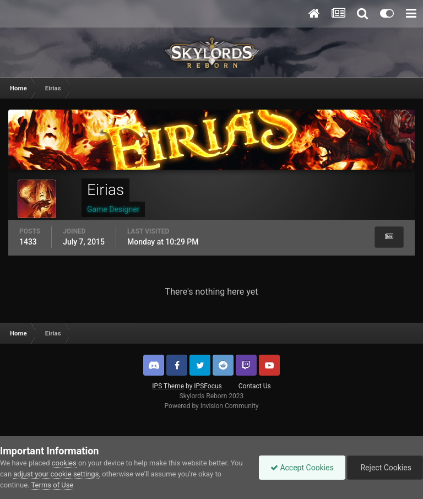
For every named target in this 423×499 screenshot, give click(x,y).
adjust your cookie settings (56, 474)
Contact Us (254, 386)
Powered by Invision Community (212, 406)
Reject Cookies (385, 467)
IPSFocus (207, 386)
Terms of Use (52, 485)
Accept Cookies (302, 467)
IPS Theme (168, 386)
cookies (64, 463)
